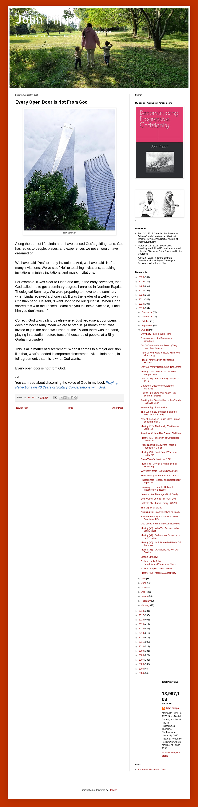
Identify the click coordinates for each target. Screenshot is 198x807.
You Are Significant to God (154, 407)
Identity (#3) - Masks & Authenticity (158, 573)
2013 (142, 633)
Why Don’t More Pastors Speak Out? (159, 471)
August (145, 330)
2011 (142, 642)
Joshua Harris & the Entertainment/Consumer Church (159, 562)
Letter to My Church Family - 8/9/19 (159, 503)
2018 (142, 611)
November (147, 316)
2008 (142, 655)
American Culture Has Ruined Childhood (161, 433)
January (145, 605)
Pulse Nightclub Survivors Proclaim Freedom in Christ (158, 446)
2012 (142, 637)
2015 (142, 624)
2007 (142, 659)
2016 (142, 619)
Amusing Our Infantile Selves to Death (160, 512)
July (143, 578)
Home (70, 408)
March (144, 596)
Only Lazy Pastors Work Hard (156, 334)
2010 (142, 646)
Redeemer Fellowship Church (153, 769)
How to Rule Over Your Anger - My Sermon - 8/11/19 (158, 394)
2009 (142, 651)
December (147, 312)
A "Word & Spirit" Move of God (156, 568)
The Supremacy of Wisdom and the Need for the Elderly (159, 413)
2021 (142, 299)
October (145, 321)
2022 (142, 295)
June (144, 583)
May (143, 587)
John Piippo (48, 19)
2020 (142, 304)
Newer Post (22, 408)
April (144, 592)
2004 (142, 673)
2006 (142, 664)
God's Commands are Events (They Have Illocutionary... (159, 346)
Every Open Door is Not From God (158, 498)
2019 (142, 308)
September (147, 325)
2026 (142, 277)
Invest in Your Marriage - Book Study (159, 494)
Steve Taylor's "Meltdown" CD (156, 459)
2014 (142, 628)
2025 (142, 281)
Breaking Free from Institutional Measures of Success (157, 488)
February (146, 601)
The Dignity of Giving (151, 507)
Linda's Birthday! (149, 557)
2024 (142, 286)
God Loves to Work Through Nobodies (160, 523)
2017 (142, 615)
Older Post (117, 408)
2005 (142, 668)
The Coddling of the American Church (160, 475)
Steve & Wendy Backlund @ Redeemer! (161, 367)
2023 (142, 290)
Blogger (113, 790)
